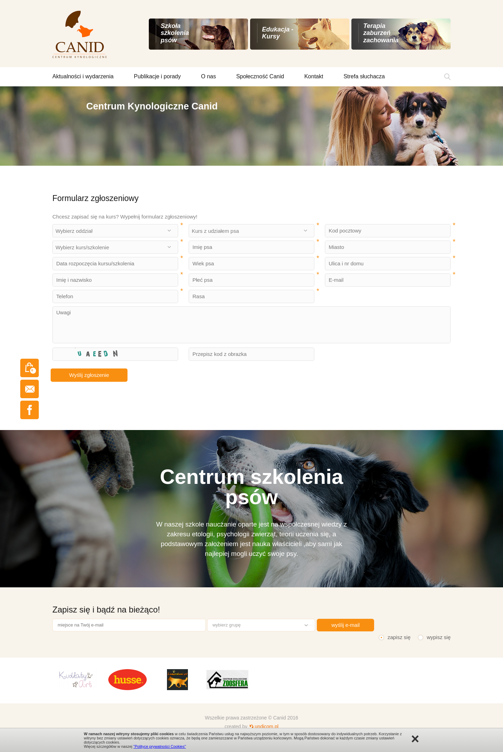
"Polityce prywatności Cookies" (159, 746)
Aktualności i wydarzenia (83, 76)
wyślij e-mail (345, 625)
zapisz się (398, 637)
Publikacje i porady (157, 76)
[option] (251, 126)
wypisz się (439, 637)
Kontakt (313, 76)
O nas (208, 76)
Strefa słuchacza (364, 76)
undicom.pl (266, 726)
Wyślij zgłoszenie (89, 375)
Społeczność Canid (260, 76)
